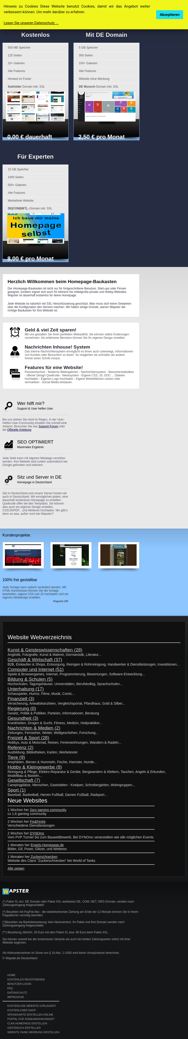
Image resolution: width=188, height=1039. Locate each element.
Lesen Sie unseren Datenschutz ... (31, 23)
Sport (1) (17, 789)
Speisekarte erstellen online (30, 1014)
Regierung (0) (22, 708)
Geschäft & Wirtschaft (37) (35, 659)
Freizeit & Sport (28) (28, 737)
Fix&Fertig (38, 821)
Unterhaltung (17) (26, 688)
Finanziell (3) (21, 698)
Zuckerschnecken (44, 857)
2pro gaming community (48, 810)
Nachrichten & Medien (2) (34, 727)
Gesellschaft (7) (24, 780)
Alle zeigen (16, 868)
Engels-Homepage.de (47, 845)
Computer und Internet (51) (36, 669)
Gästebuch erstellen (24, 1027)
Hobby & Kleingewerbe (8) (35, 767)
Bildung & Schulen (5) (30, 679)
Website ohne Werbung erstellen (33, 1032)
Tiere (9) (16, 757)
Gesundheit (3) (23, 718)
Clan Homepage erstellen (27, 1023)
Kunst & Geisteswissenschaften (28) (45, 649)
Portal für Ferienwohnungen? (30, 1019)
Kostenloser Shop (21, 1010)
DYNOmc (37, 833)
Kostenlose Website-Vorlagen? (31, 1005)
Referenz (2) (21, 747)
